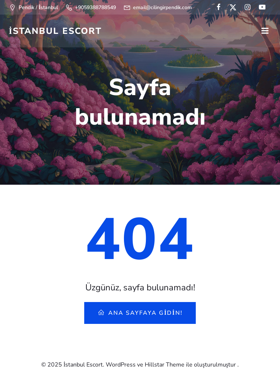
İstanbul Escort (55, 31)
